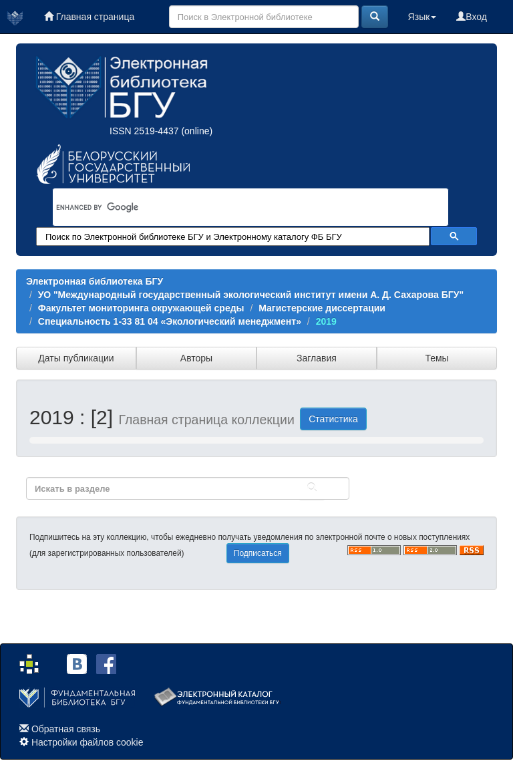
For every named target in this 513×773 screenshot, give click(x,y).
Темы (436, 358)
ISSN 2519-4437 (144, 131)
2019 (326, 321)
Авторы (196, 358)
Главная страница (89, 16)
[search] (233, 207)
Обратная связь (65, 729)
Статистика (333, 419)
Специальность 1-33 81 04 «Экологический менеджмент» (169, 321)
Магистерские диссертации (322, 308)
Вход (471, 16)
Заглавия (317, 358)
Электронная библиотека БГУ (94, 281)
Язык (422, 16)
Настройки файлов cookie (87, 742)
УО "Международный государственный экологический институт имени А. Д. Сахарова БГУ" (251, 294)
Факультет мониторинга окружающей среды (141, 308)
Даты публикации (76, 358)
